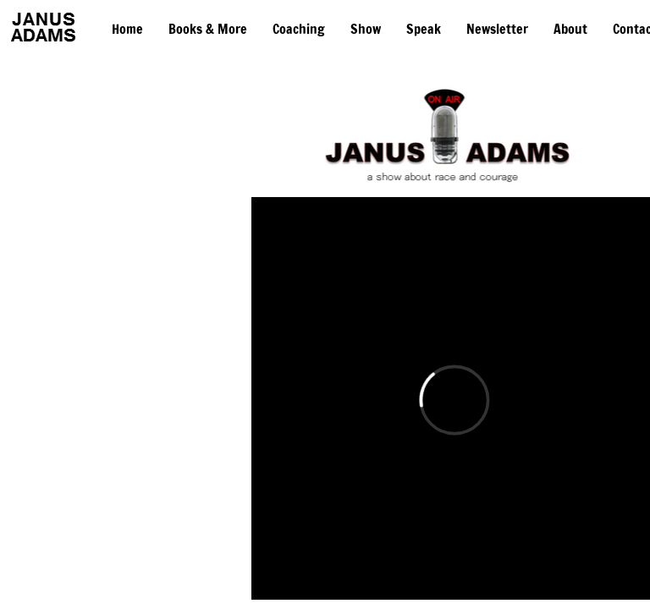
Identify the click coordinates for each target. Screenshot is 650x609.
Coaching (299, 28)
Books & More (207, 28)
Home (127, 28)
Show (365, 28)
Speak (423, 28)
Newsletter (497, 28)
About (570, 28)
